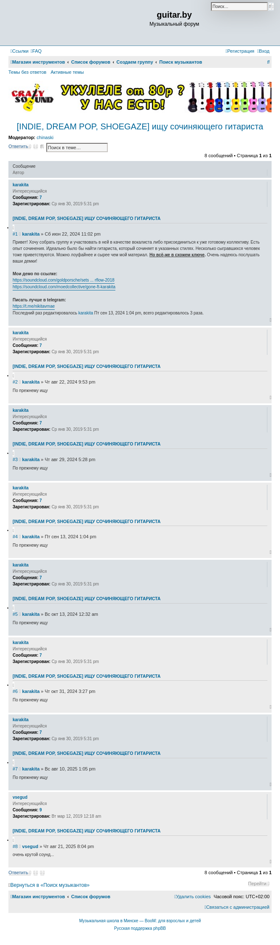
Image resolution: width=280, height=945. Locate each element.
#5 (15, 614)
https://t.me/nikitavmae (34, 306)
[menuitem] (36, 51)
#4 (15, 536)
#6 (15, 691)
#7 (15, 768)
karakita (21, 185)
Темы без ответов (27, 72)
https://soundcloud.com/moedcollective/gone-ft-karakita (64, 287)
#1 (15, 233)
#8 (15, 846)
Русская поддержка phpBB (140, 928)
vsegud (20, 797)
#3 (15, 459)
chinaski (45, 137)
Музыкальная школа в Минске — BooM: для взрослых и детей (140, 920)
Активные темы (67, 72)
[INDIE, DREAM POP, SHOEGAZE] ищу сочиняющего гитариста (140, 126)
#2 (15, 381)
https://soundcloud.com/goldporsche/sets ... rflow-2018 (64, 280)
